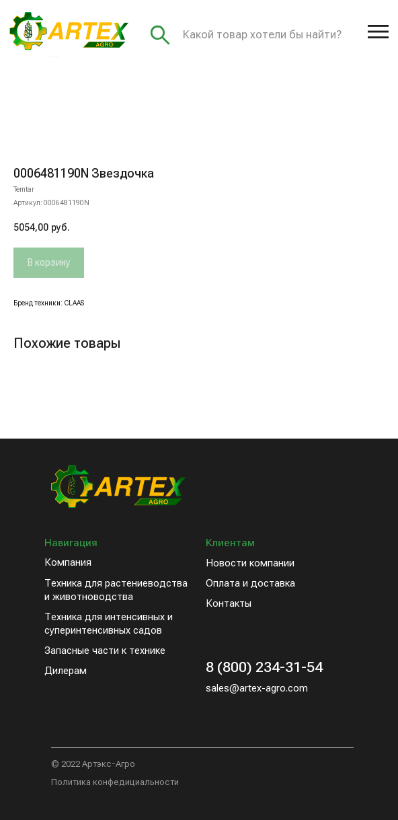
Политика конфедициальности (115, 782)
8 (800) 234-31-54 (264, 667)
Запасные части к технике (104, 650)
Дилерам (65, 671)
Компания (67, 562)
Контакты (228, 603)
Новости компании (250, 563)
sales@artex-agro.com (257, 688)
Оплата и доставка (250, 583)
